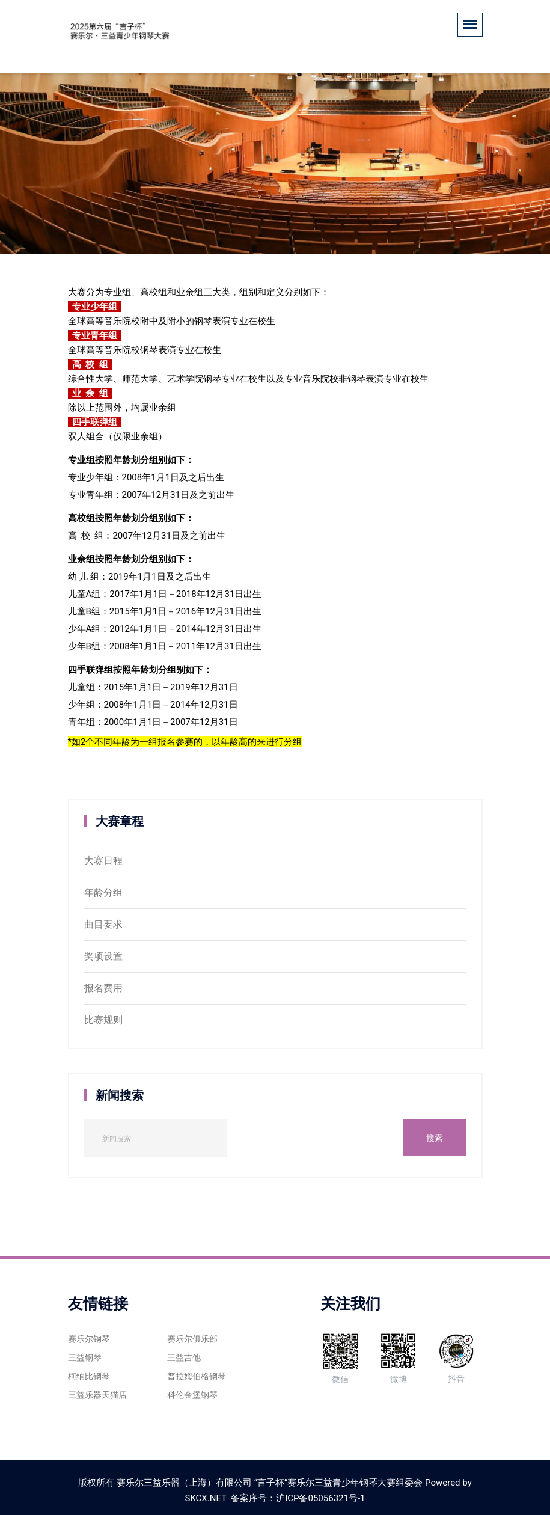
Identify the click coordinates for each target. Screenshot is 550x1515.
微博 (398, 1357)
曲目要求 (103, 924)
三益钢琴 (85, 1357)
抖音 (456, 1357)
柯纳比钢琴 (89, 1376)
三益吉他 (184, 1357)
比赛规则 (103, 1020)
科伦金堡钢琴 (192, 1395)
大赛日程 (103, 860)
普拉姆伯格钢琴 (196, 1376)
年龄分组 (103, 892)
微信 (340, 1358)
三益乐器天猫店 (97, 1395)
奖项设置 (103, 956)
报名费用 (103, 988)
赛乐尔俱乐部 (192, 1339)
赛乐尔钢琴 (89, 1339)
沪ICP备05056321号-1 (320, 1498)
